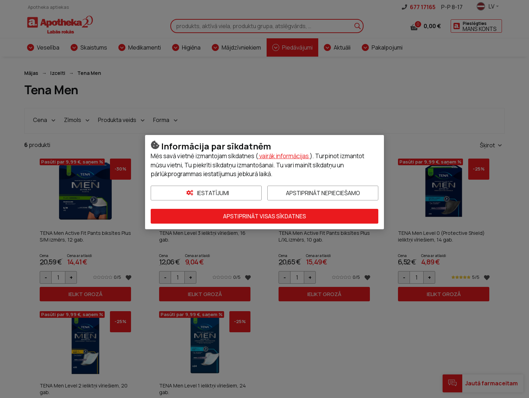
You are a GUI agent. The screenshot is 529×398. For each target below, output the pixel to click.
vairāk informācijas (284, 156)
